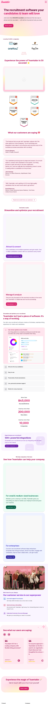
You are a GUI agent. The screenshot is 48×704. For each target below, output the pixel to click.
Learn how (11, 507)
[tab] (24, 346)
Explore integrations (11, 446)
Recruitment (11, 304)
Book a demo (8, 25)
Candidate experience (14, 256)
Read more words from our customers (24, 200)
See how (10, 557)
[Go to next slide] (9, 634)
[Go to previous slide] (4, 634)
